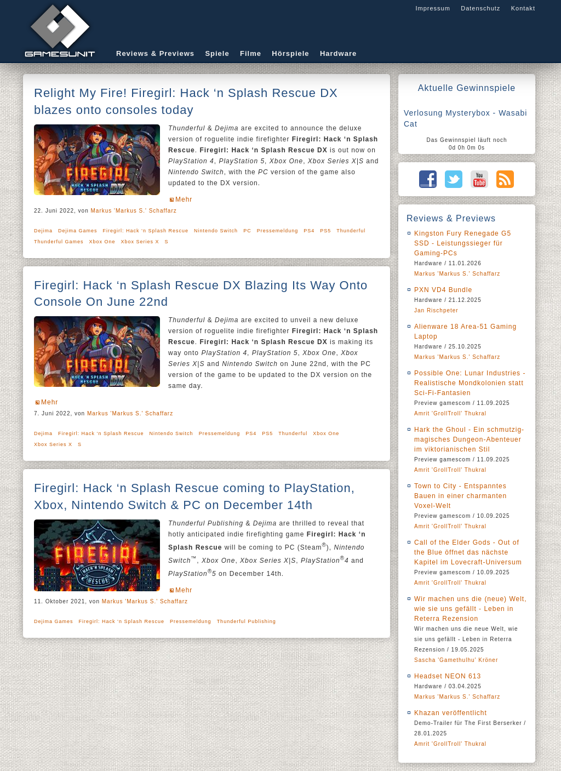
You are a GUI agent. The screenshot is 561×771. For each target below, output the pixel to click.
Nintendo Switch (216, 230)
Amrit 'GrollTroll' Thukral (450, 413)
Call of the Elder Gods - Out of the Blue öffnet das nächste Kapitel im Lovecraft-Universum (468, 552)
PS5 (325, 230)
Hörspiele (290, 53)
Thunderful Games (59, 241)
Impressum (432, 8)
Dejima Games (78, 230)
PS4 (309, 230)
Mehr (183, 199)
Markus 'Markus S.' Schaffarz (134, 211)
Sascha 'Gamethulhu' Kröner (456, 660)
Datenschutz (480, 8)
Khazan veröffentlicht (450, 713)
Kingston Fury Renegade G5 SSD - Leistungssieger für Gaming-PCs (462, 243)
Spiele (217, 53)
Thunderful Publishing (246, 621)
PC (247, 230)
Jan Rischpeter (436, 310)
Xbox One (102, 241)
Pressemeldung (278, 230)
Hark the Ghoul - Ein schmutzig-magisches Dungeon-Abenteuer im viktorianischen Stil (469, 439)
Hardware (338, 53)
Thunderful (350, 230)
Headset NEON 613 (447, 676)
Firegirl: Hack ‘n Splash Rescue (146, 230)
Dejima (43, 230)
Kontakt (523, 8)
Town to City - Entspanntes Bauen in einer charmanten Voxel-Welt (460, 496)
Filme (250, 53)
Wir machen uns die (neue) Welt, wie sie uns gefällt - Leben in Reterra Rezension (470, 608)
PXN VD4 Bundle (443, 290)
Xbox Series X (140, 241)
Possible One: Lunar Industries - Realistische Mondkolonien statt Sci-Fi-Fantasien (469, 383)
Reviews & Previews (155, 53)
